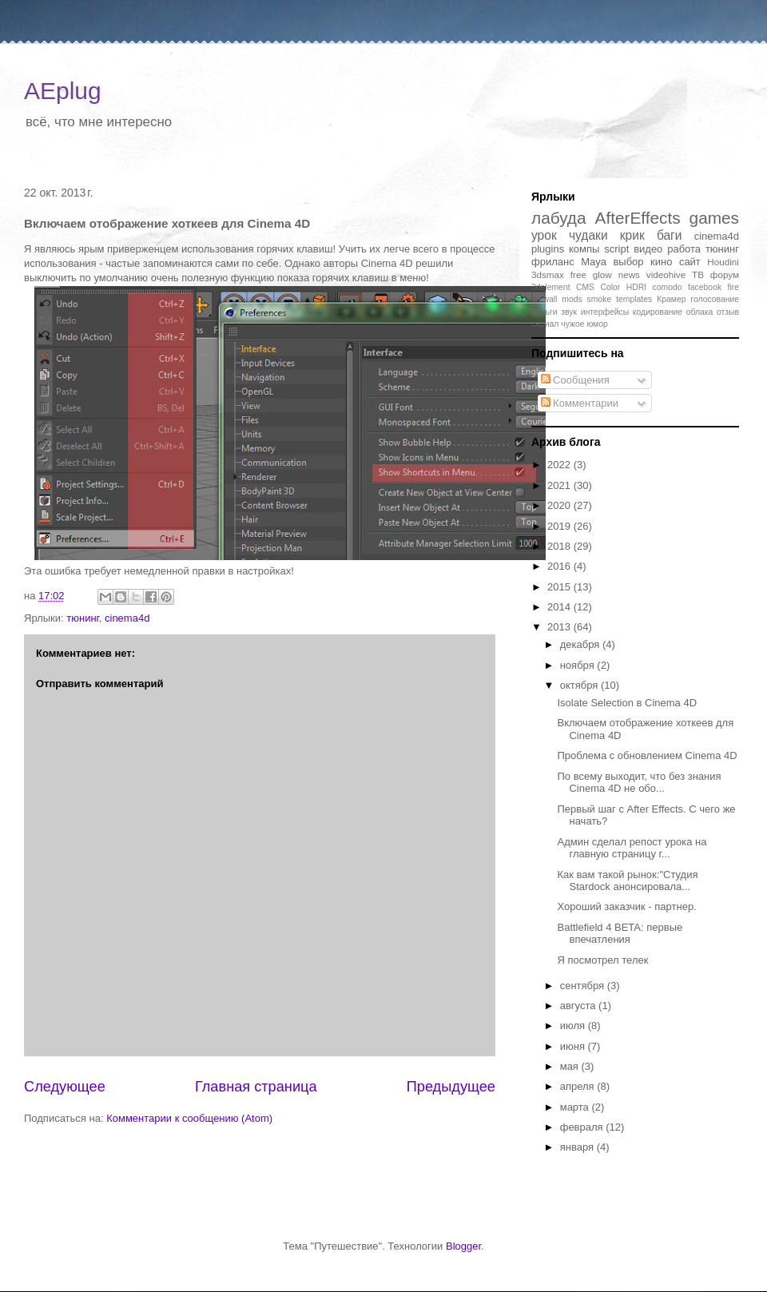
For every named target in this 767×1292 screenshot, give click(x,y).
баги (669, 235)
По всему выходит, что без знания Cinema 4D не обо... (639, 782)
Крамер (671, 299)
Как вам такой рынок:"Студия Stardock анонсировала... (627, 881)
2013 (560, 627)
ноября (579, 665)
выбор (628, 262)
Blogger (463, 1246)
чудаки (588, 235)
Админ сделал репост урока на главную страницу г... (631, 848)
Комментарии (580, 403)
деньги (544, 312)
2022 (560, 465)
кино (661, 262)
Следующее (64, 1087)
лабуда (558, 218)
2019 (560, 526)
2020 (560, 505)
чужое (572, 324)
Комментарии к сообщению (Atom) (189, 1118)
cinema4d (127, 618)
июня (574, 1046)
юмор (596, 324)
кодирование (657, 312)
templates (634, 299)
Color (610, 287)
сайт (690, 262)
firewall (544, 299)
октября (580, 685)
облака (699, 312)
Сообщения (575, 380)
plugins (547, 249)
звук (569, 312)
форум (724, 274)
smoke (599, 299)
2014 (560, 607)
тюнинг (82, 618)
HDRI (636, 287)
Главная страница (256, 1087)
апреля (579, 1086)
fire (733, 287)
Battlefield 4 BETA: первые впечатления (619, 933)
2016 (560, 566)
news (629, 274)
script (616, 249)
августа (579, 1006)
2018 (560, 546)
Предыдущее (451, 1087)
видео (648, 249)
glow (602, 274)
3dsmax (547, 274)
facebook (704, 287)
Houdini (723, 261)
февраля (583, 1127)
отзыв (728, 312)
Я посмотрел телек (602, 960)
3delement (550, 287)
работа (684, 249)
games (714, 218)
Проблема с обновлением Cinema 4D (647, 755)
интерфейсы (605, 312)
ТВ (698, 274)
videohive (666, 274)
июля (574, 1026)
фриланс (552, 262)
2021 (560, 485)
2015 (560, 587)
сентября (583, 986)
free (578, 274)
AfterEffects (638, 218)
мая (571, 1066)
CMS (585, 287)
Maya (593, 262)
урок (544, 235)
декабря (581, 644)
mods (572, 299)
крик (632, 235)
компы (584, 249)
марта (576, 1107)
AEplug (62, 91)
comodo (667, 287)
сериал (544, 324)
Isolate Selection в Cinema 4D (627, 703)
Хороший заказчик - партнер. (626, 906)
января (578, 1147)
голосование (714, 299)
